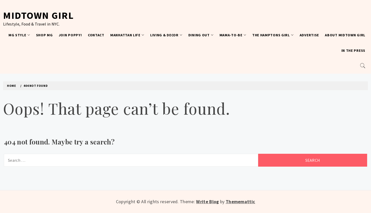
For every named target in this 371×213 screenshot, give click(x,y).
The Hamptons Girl (273, 35)
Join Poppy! (70, 35)
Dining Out (201, 35)
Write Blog (207, 202)
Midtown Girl (38, 15)
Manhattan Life (127, 35)
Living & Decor (166, 35)
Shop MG (44, 35)
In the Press (353, 50)
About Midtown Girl (345, 35)
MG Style (19, 35)
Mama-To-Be (233, 35)
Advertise (309, 35)
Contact (96, 35)
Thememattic (240, 202)
